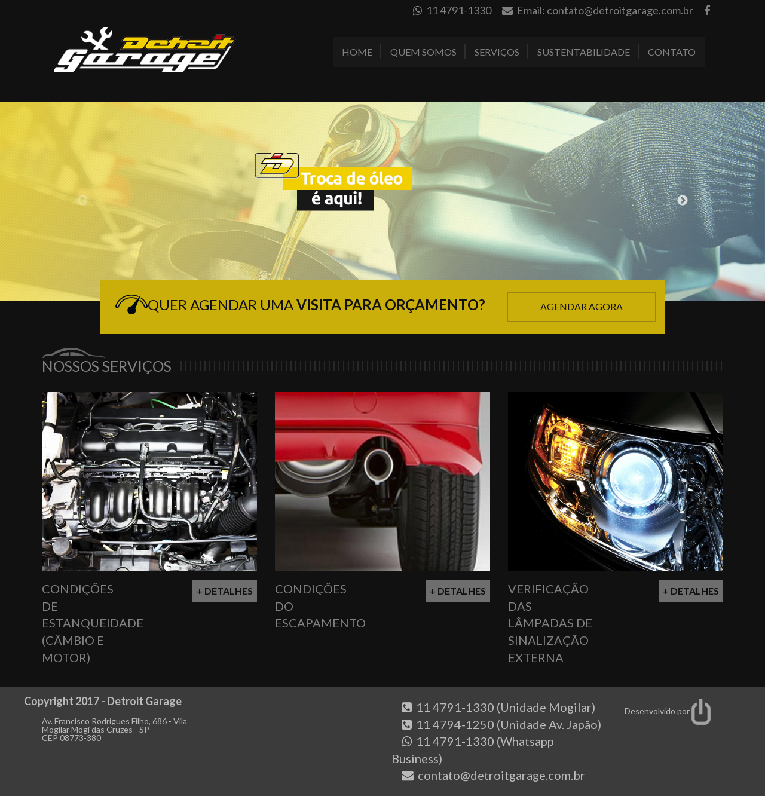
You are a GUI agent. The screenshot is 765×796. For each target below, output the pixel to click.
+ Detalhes (225, 590)
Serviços (497, 51)
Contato (672, 51)
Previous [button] (82, 201)
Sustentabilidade (583, 51)
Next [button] (682, 201)
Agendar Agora (581, 306)
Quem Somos (423, 51)
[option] (382, 201)
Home (357, 51)
